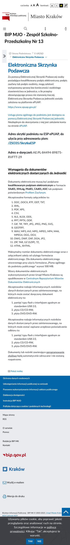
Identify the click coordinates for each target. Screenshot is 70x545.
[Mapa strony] (46, 29)
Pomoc (6, 432)
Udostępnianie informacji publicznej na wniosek (25, 384)
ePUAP (23, 126)
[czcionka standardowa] (31, 5)
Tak (30, 541)
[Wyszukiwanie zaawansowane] (25, 28)
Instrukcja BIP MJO (12, 401)
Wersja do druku (14, 496)
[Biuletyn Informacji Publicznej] (35, 456)
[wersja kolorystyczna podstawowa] (52, 6)
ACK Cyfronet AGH (10, 516)
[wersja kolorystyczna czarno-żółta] (61, 6)
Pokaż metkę (17, 371)
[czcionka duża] (38, 5)
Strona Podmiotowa (21, 54)
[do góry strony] (66, 512)
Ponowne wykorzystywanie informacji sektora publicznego (30, 390)
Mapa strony (9, 415)
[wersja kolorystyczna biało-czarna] (57, 6)
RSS (5, 419)
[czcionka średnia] (34, 5)
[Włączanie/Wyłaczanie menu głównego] (4, 29)
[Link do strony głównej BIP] (35, 16)
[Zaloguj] (66, 29)
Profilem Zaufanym (35, 192)
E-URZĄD (38, 54)
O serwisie (7, 428)
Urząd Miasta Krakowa (55, 513)
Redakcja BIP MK (11, 441)
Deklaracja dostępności (14, 395)
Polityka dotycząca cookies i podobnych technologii (27, 406)
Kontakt (6, 445)
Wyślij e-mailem (13, 483)
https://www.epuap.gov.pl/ (22, 107)
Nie (39, 541)
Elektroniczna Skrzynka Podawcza (28, 57)
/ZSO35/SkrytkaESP (21, 143)
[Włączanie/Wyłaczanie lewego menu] (4, 56)
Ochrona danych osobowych (16, 378)
